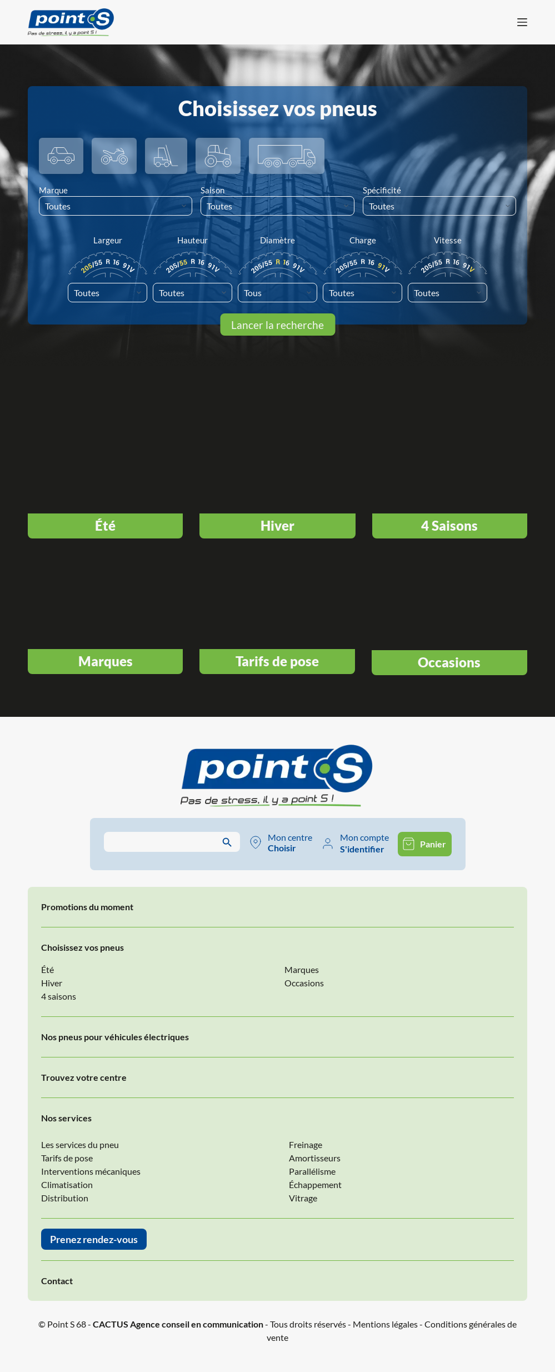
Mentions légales (385, 1324)
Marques (301, 969)
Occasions (304, 982)
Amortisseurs (315, 1158)
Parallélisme (312, 1171)
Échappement (315, 1184)
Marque (53, 190)
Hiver (51, 982)
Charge (362, 240)
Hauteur (192, 240)
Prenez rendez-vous (94, 1239)
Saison (212, 190)
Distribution (64, 1198)
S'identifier (362, 849)
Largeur (107, 240)
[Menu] (522, 22)
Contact (57, 1280)
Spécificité (382, 190)
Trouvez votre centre (84, 1077)
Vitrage (303, 1198)
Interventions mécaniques (91, 1171)
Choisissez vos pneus (82, 947)
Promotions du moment (87, 906)
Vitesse (448, 240)
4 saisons (58, 996)
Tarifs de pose (67, 1158)
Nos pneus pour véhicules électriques (115, 1036)
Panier (433, 844)
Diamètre (277, 240)
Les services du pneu (80, 1144)
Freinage (305, 1144)
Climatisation (67, 1184)
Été (47, 969)
